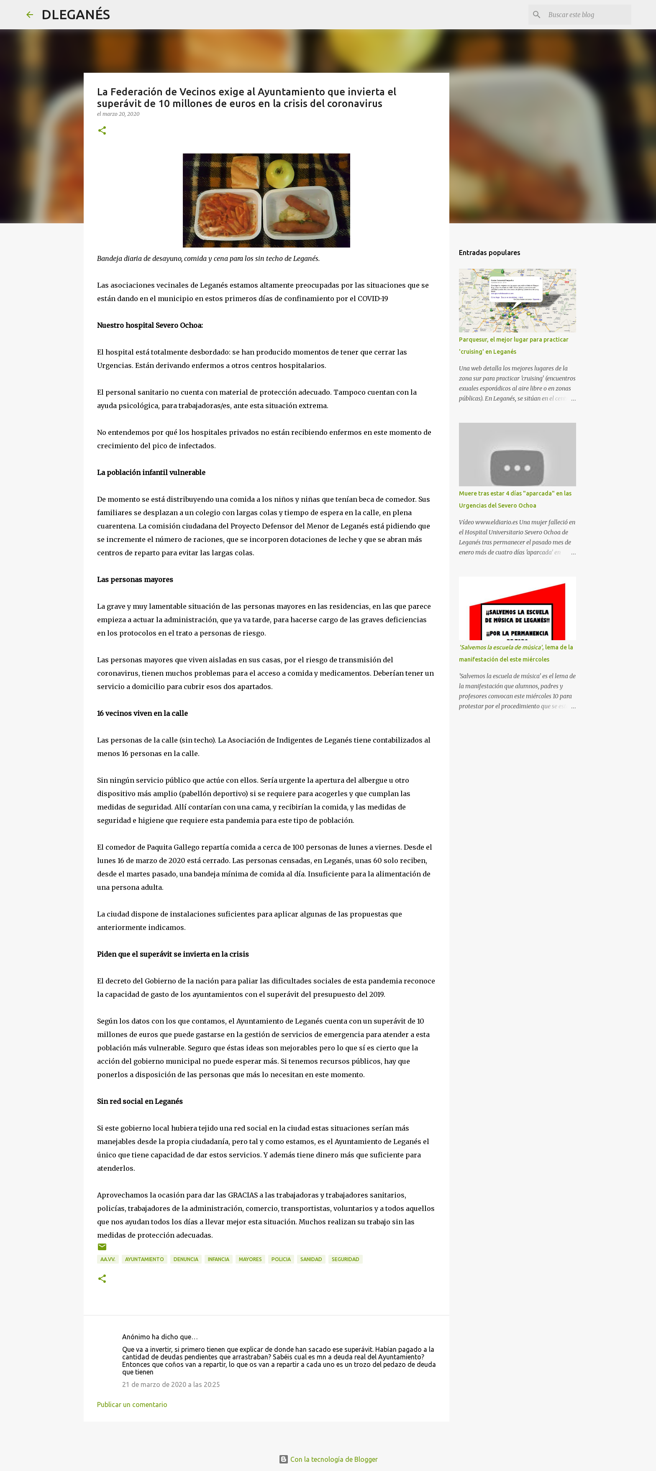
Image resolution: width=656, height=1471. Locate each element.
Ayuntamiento (144, 1259)
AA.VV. (107, 1259)
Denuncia (186, 1259)
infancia (218, 1259)
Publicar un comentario (132, 1404)
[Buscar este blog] (587, 15)
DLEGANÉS (75, 14)
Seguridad (345, 1259)
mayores (250, 1259)
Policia (281, 1259)
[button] (102, 131)
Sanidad (311, 1259)
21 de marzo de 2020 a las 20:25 (171, 1384)
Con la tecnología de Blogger (328, 1459)
